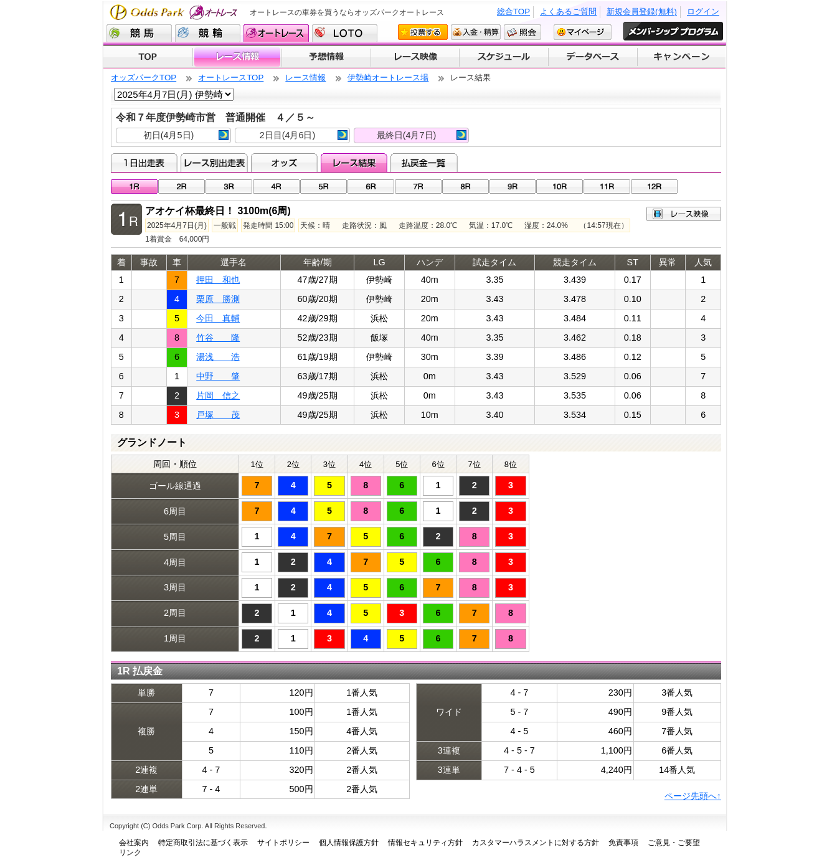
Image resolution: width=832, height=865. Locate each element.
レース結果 (354, 162)
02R (181, 186)
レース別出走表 (214, 162)
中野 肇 (218, 376)
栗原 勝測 (218, 299)
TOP (147, 57)
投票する (423, 32)
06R (370, 186)
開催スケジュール (504, 57)
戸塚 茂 (218, 415)
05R (323, 186)
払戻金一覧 (423, 162)
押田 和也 (218, 280)
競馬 (139, 33)
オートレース (276, 33)
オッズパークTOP (143, 77)
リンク (130, 852)
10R (559, 186)
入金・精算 (476, 32)
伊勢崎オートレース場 (387, 77)
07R (418, 186)
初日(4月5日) (186, 135)
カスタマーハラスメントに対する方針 (535, 842)
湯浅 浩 (218, 357)
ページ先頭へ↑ (692, 796)
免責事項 (623, 842)
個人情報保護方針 (349, 842)
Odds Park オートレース (175, 12)
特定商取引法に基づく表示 (203, 842)
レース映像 (415, 57)
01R (134, 186)
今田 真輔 (218, 318)
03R (229, 186)
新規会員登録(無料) (642, 11)
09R (512, 186)
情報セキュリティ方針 (425, 842)
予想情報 (326, 57)
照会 (522, 32)
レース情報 (236, 57)
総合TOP (513, 11)
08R (465, 186)
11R (607, 186)
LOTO (344, 33)
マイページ (583, 32)
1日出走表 (144, 162)
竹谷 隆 (218, 338)
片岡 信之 (218, 395)
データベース (593, 57)
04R (276, 186)
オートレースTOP (230, 77)
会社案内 (134, 842)
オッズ (284, 162)
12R (654, 186)
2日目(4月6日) (303, 135)
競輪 (207, 33)
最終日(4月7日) (421, 135)
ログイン (703, 11)
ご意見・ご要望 (674, 842)
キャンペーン (682, 57)
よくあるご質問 (568, 11)
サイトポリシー (283, 842)
